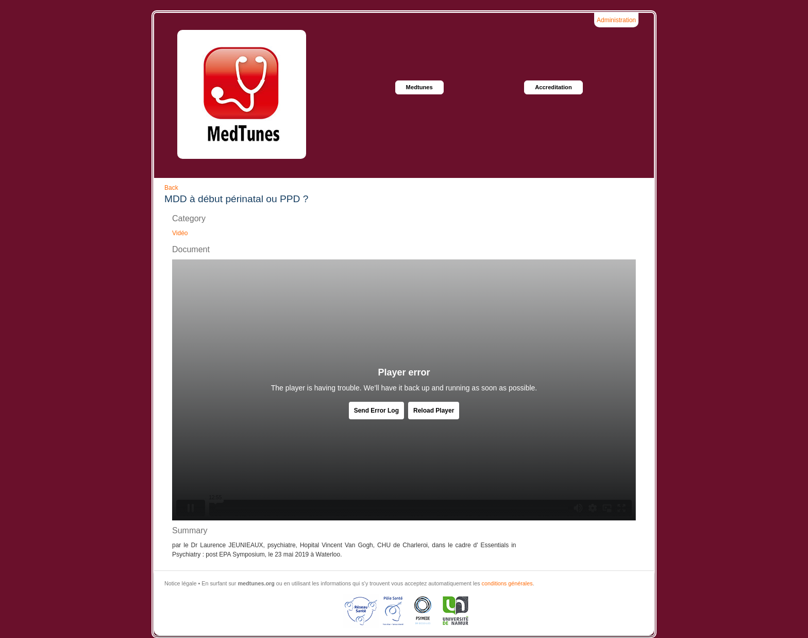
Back (171, 187)
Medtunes (419, 87)
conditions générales (507, 583)
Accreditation (553, 87)
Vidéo (180, 233)
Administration (616, 20)
